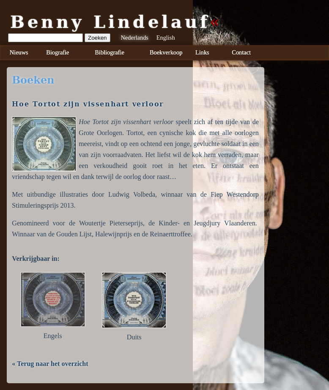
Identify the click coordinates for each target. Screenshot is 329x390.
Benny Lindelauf (110, 22)
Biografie (57, 52)
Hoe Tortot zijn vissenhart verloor (87, 104)
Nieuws (19, 52)
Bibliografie (109, 52)
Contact (241, 52)
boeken (33, 80)
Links (202, 52)
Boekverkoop (166, 52)
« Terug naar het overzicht (50, 363)
